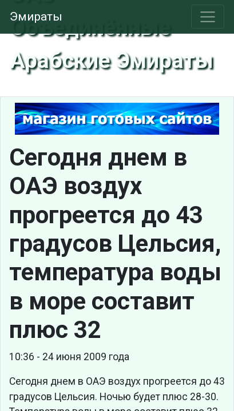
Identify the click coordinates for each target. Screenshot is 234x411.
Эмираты (36, 16)
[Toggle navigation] (208, 17)
